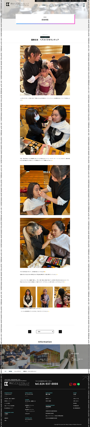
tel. (46, 384)
